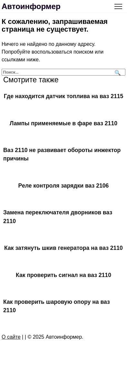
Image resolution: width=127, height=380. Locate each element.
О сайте (11, 337)
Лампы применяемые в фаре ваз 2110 (63, 123)
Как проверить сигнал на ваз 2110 (63, 275)
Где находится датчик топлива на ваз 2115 (63, 96)
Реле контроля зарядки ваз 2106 (63, 185)
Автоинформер (31, 6)
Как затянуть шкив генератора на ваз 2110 (63, 248)
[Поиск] (116, 72)
